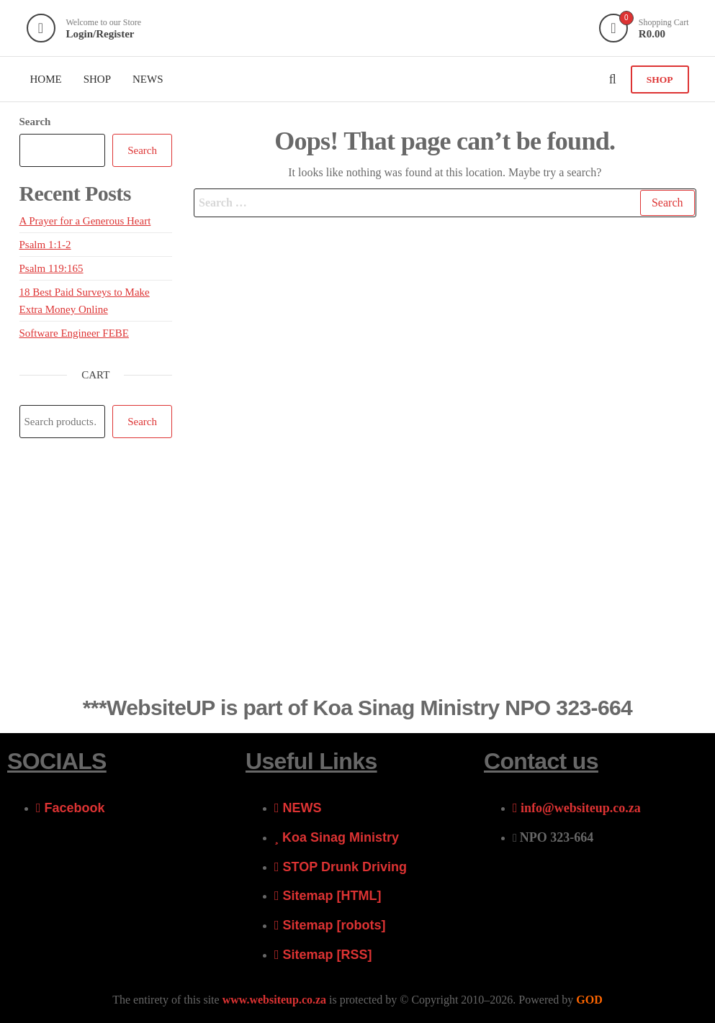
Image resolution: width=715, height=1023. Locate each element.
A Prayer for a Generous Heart (85, 221)
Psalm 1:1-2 (45, 244)
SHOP (660, 79)
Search (35, 121)
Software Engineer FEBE (74, 333)
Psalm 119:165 (51, 268)
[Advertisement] (357, 575)
